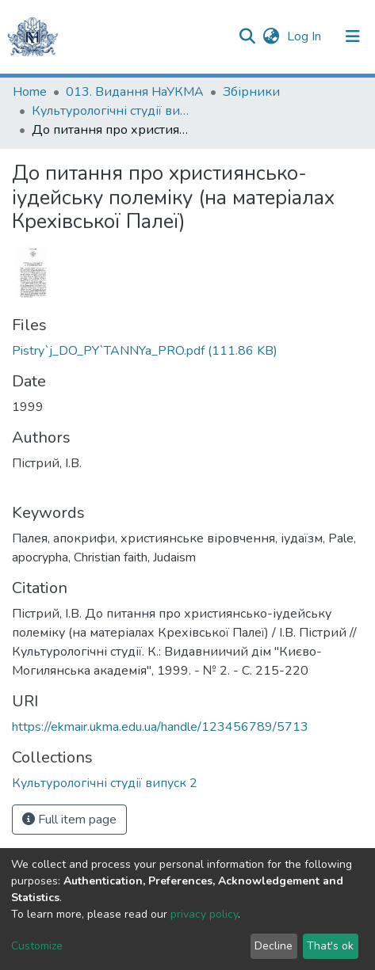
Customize (37, 945)
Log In (305, 36)
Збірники (251, 92)
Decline (273, 945)
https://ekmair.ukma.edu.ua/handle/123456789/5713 (160, 727)
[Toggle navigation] (353, 36)
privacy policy (204, 914)
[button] (271, 36)
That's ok (330, 945)
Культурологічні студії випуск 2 (111, 111)
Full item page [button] (69, 819)
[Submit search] (247, 36)
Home (30, 92)
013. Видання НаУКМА (135, 92)
